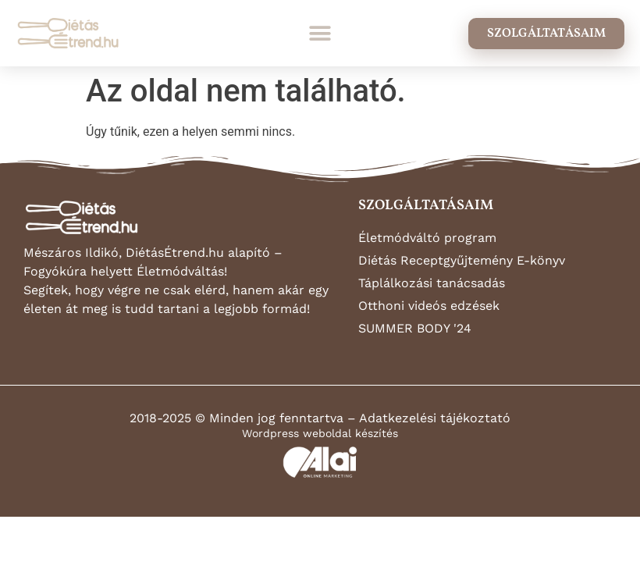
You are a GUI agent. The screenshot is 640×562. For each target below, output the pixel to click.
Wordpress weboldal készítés (320, 433)
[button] (320, 33)
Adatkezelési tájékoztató (434, 418)
